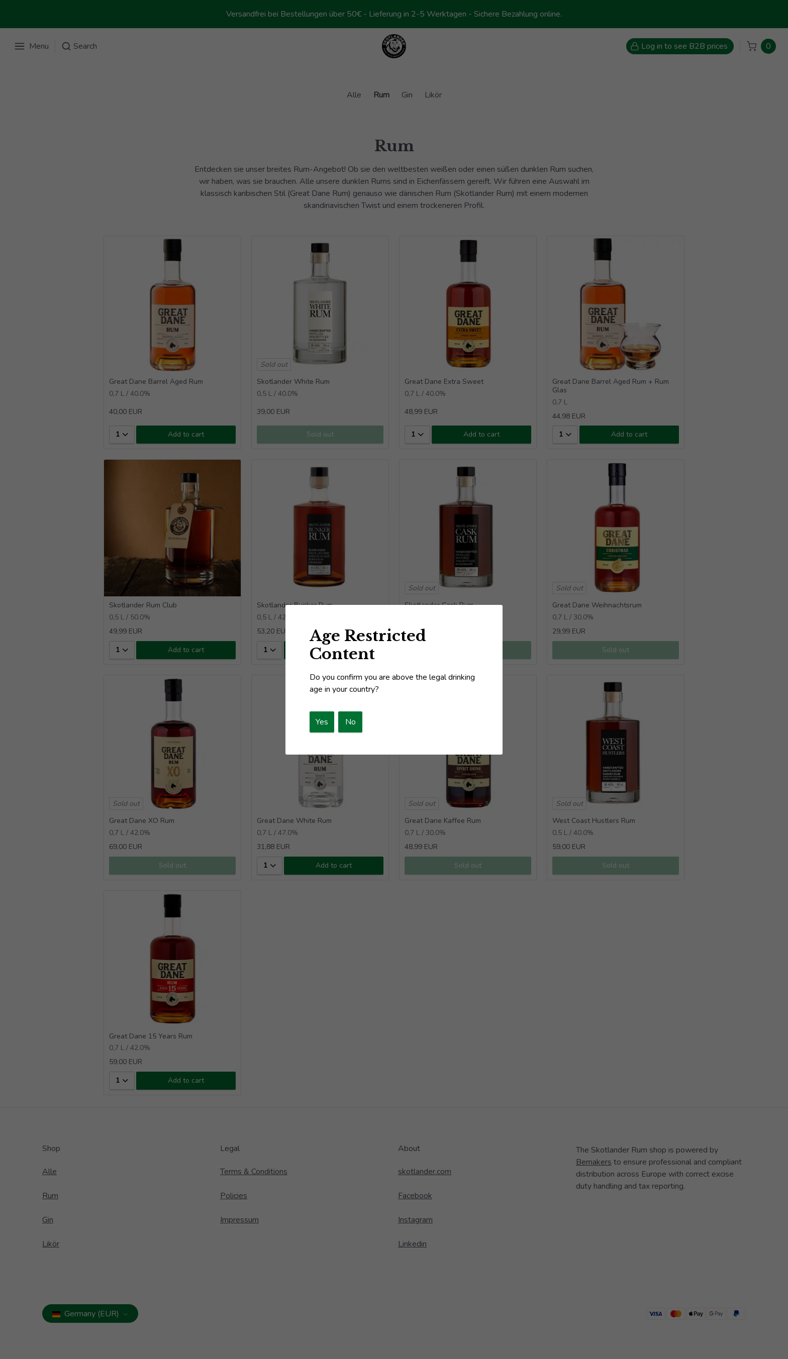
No (350, 721)
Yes (322, 721)
